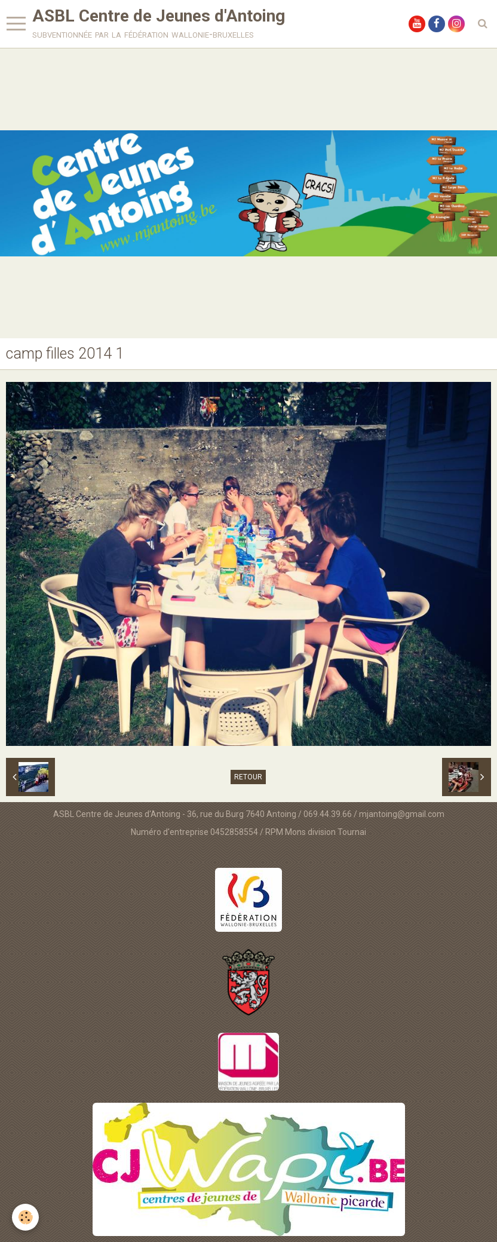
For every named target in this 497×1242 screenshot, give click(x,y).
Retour (248, 777)
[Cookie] (25, 1217)
